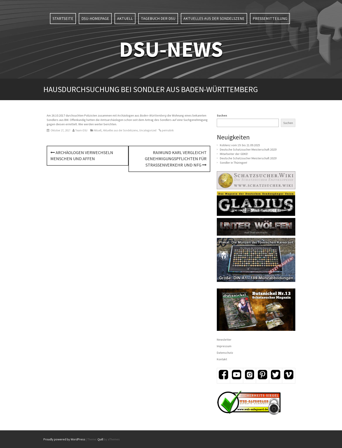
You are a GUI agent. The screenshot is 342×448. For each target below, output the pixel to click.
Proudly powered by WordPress (64, 439)
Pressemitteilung (270, 18)
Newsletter (224, 340)
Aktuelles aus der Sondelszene (214, 18)
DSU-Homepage (95, 18)
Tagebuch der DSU (158, 18)
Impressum (224, 346)
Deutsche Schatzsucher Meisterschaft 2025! (248, 149)
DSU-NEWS (171, 49)
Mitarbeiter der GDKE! (234, 154)
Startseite (63, 18)
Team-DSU (81, 130)
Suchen (222, 115)
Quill (100, 439)
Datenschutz (225, 353)
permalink (167, 130)
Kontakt (222, 359)
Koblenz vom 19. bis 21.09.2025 (240, 145)
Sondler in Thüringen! (233, 163)
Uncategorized (147, 130)
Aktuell (125, 18)
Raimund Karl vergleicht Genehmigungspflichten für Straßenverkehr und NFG (176, 159)
